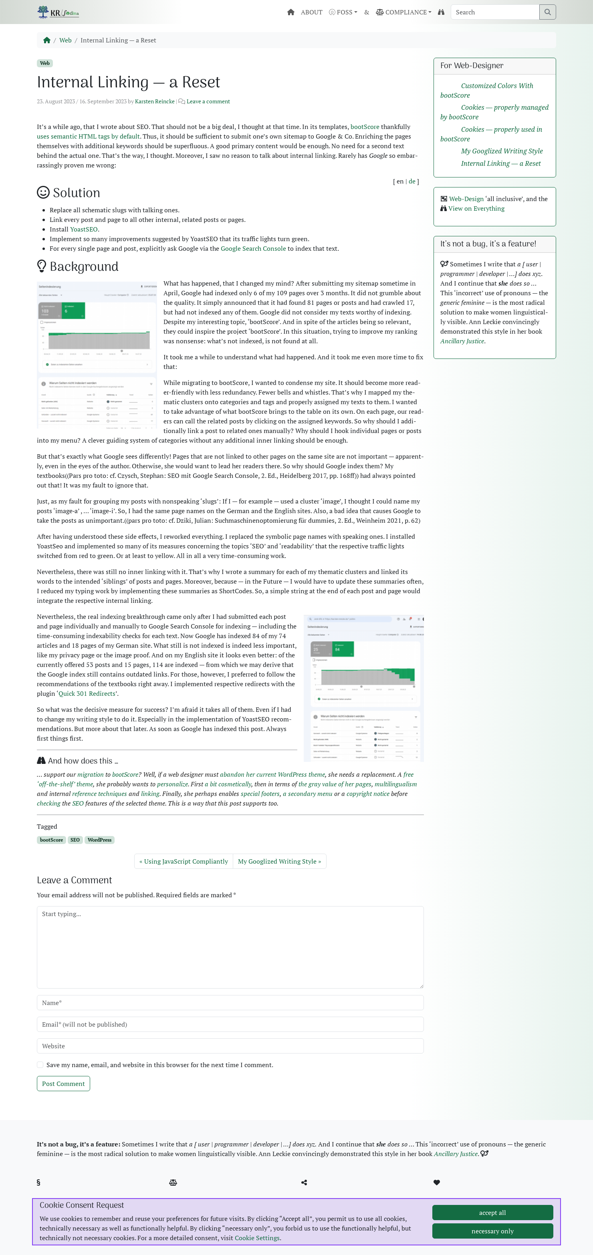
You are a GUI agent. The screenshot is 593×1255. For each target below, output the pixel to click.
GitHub (319, 1192)
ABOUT (312, 12)
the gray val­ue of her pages (335, 784)
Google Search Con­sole (253, 248)
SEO (78, 803)
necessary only (493, 1237)
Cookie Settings (257, 1244)
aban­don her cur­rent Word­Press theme (272, 774)
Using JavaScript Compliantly (186, 861)
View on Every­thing (476, 208)
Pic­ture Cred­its (198, 1192)
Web (65, 40)
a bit (211, 784)
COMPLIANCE (401, 12)
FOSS (341, 12)
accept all (492, 1219)
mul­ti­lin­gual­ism (396, 784)
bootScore (365, 126)
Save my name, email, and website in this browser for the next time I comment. (159, 1064)
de (412, 181)
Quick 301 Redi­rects (86, 693)
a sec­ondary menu (308, 793)
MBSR (451, 1192)
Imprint (57, 1192)
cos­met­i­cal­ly (234, 784)
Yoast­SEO (84, 229)
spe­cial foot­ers (260, 793)
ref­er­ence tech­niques (99, 793)
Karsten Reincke (155, 101)
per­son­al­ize (172, 784)
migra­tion (90, 774)
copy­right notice (368, 793)
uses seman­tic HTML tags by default (88, 136)
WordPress (99, 840)
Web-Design (466, 198)
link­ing (150, 793)
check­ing (49, 803)
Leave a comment (208, 101)
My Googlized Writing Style (277, 861)
